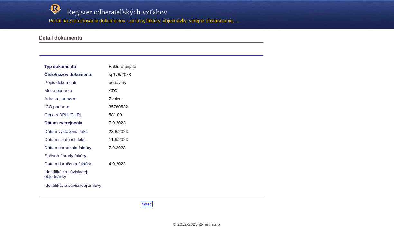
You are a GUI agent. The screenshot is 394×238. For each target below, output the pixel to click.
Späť (146, 204)
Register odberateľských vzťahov (108, 12)
